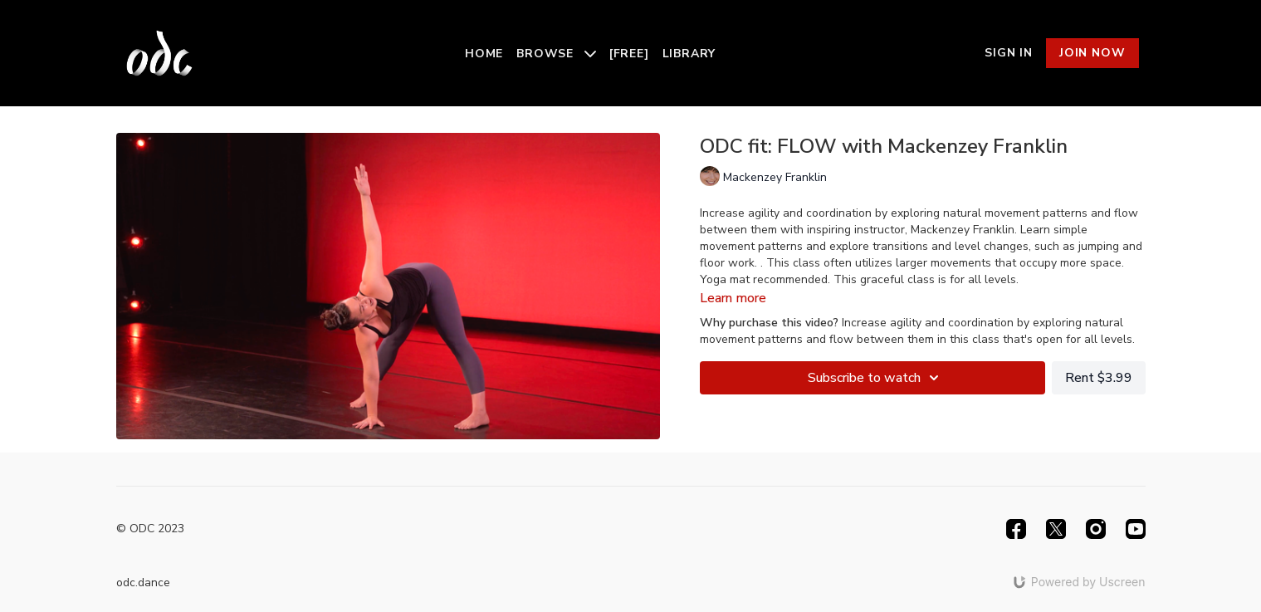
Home (484, 53)
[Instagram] (1096, 529)
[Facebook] (1016, 529)
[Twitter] (1056, 529)
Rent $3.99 (1098, 378)
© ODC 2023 (150, 529)
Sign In (1009, 53)
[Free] (629, 53)
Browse (556, 53)
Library (689, 53)
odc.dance (143, 582)
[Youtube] (1136, 529)
